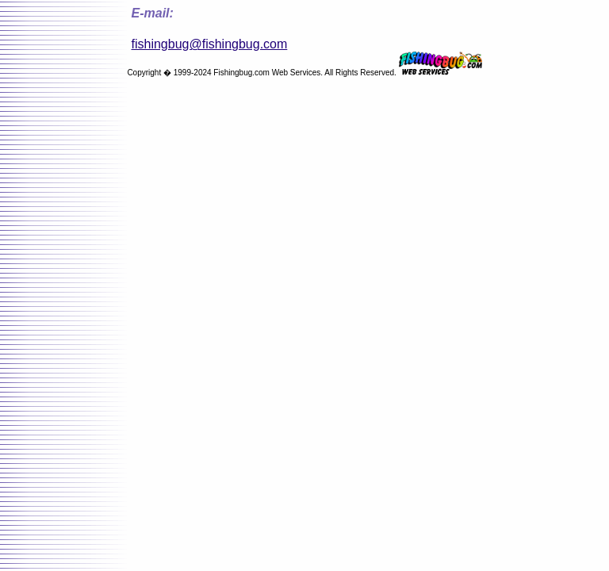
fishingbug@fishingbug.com (210, 44)
